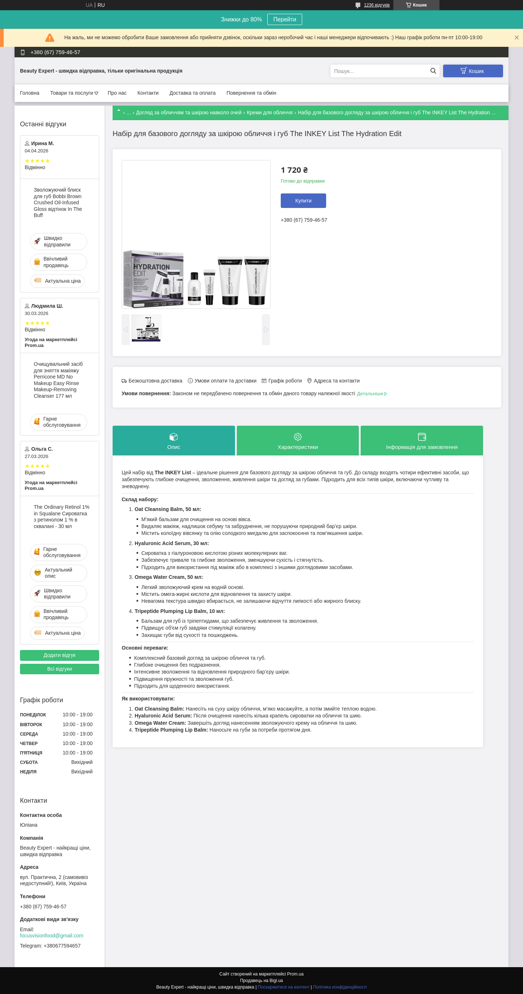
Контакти (147, 93)
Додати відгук (60, 655)
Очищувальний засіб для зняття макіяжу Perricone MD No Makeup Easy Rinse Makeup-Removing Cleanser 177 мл (58, 380)
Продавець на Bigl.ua (261, 980)
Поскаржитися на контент (283, 987)
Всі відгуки (59, 669)
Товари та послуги (71, 93)
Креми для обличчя (269, 112)
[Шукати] (433, 71)
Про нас (117, 93)
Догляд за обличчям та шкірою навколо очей (189, 112)
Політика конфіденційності (340, 987)
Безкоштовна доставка (155, 381)
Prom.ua (295, 974)
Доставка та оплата (193, 93)
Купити (303, 201)
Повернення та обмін (251, 93)
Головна (29, 93)
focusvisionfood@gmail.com (52, 935)
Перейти (284, 19)
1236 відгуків (377, 5)
